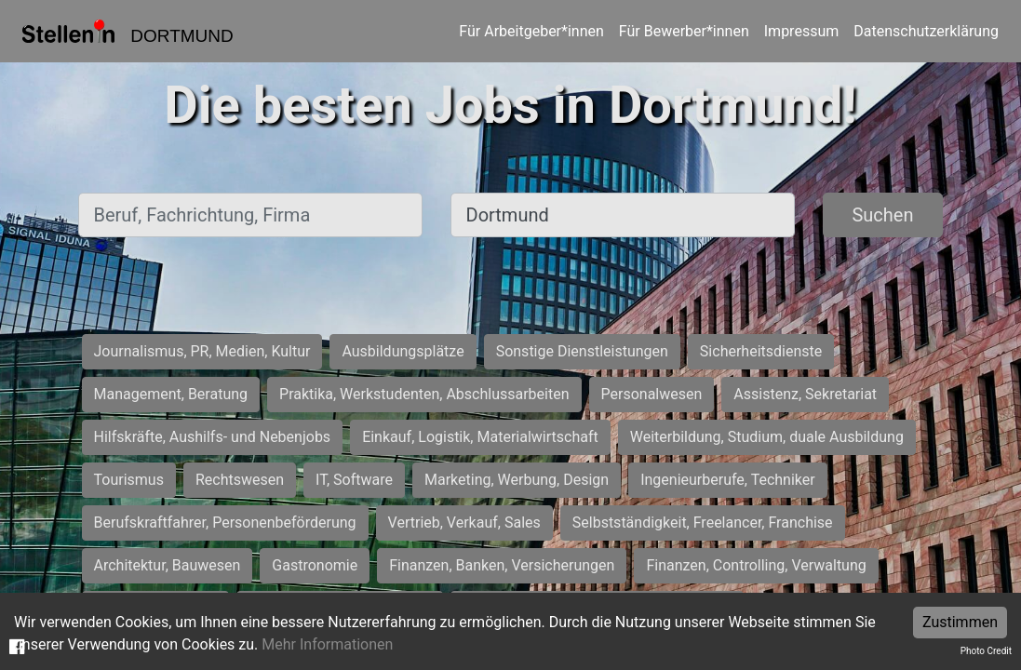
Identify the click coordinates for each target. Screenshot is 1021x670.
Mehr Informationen (327, 644)
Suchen (882, 215)
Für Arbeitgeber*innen (531, 31)
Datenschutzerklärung (926, 31)
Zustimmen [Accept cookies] (960, 622)
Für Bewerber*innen (684, 31)
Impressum (802, 31)
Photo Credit (986, 651)
